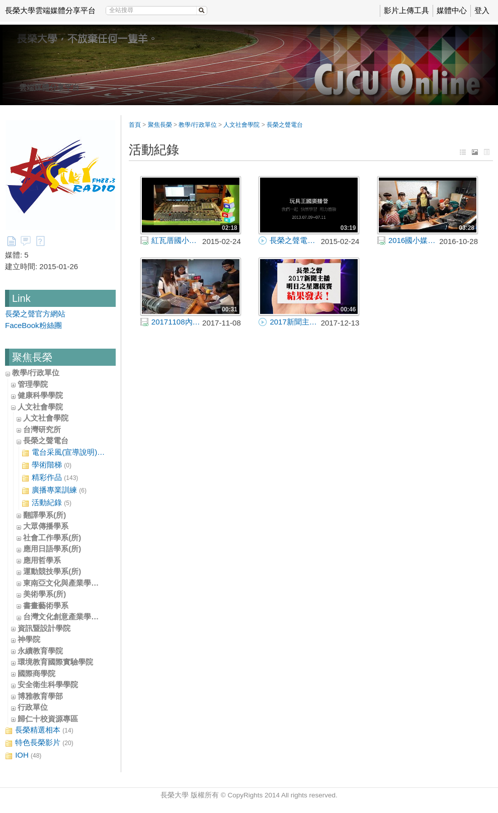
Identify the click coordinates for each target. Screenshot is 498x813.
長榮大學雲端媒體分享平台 (50, 10)
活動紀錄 (46, 503)
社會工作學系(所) (52, 537)
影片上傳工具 (406, 10)
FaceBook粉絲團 (33, 325)
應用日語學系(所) (52, 548)
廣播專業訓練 (54, 490)
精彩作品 (50, 477)
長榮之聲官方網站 (35, 313)
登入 (481, 10)
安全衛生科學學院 (48, 684)
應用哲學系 (42, 560)
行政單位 (33, 707)
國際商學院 (36, 673)
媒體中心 (452, 10)
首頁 (135, 124)
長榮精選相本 (39, 730)
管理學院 (33, 384)
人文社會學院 (40, 406)
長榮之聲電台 (45, 440)
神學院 (29, 639)
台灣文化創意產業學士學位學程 (76, 616)
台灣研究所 (42, 429)
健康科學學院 (40, 395)
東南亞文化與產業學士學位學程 (76, 583)
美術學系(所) (44, 594)
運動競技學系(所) (52, 571)
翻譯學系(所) (44, 515)
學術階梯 (46, 465)
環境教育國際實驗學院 (55, 662)
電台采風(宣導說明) (64, 452)
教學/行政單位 (35, 372)
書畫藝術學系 (45, 605)
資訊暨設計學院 (44, 628)
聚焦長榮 (160, 124)
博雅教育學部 (40, 696)
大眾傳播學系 (45, 526)
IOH (23, 755)
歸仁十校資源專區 (48, 718)
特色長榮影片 (39, 743)
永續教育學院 (40, 650)
